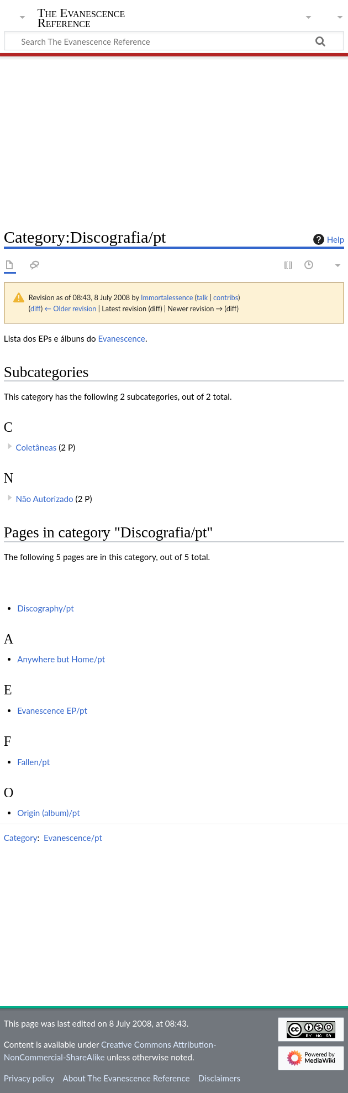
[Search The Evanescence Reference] (174, 41)
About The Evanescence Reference (125, 1078)
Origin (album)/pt (48, 813)
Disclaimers (219, 1078)
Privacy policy (29, 1078)
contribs (225, 297)
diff (35, 308)
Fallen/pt (33, 762)
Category (21, 838)
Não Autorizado (44, 499)
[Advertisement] (174, 138)
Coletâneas (36, 447)
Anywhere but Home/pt (61, 659)
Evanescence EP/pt (52, 710)
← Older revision (70, 308)
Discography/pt (45, 608)
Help (327, 239)
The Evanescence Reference (81, 18)
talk (202, 297)
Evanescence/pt (73, 838)
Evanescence (121, 338)
